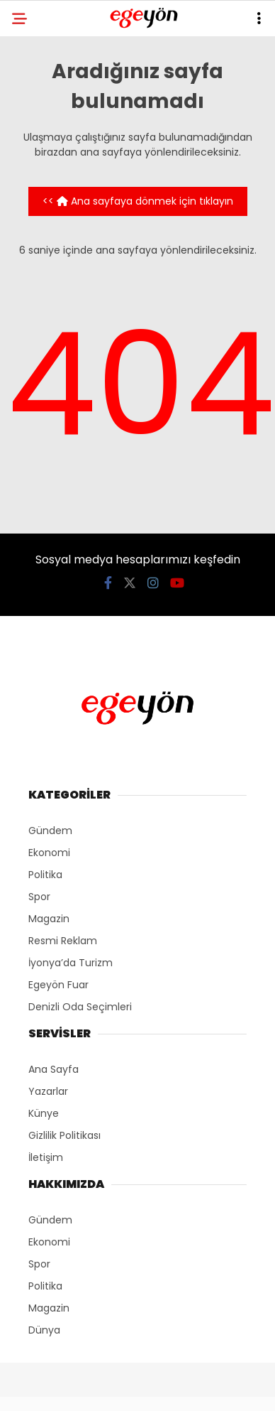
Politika (45, 874)
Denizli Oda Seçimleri (80, 1007)
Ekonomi (49, 852)
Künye (43, 1113)
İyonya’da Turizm (70, 963)
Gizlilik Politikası (64, 1135)
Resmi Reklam (62, 941)
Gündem (50, 830)
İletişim (45, 1157)
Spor (39, 897)
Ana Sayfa (53, 1069)
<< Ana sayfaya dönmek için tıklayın (138, 201)
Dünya (44, 1330)
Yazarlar (48, 1091)
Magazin (48, 919)
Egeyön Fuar (58, 985)
